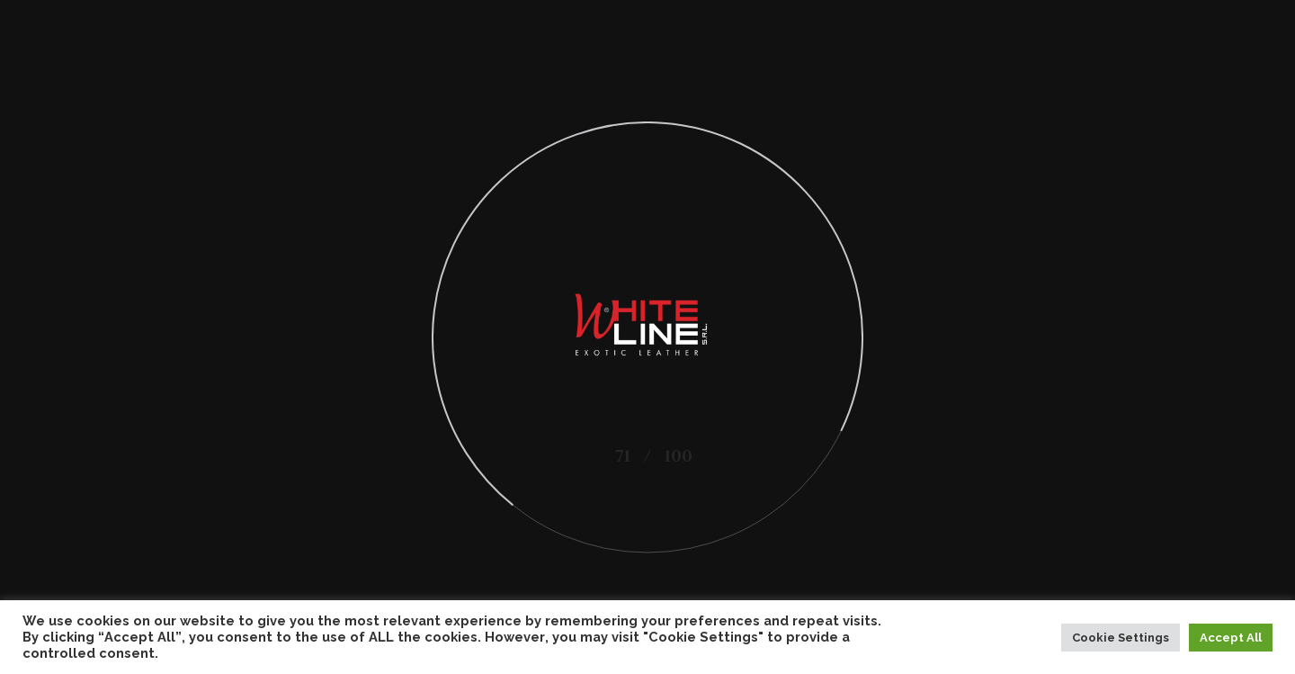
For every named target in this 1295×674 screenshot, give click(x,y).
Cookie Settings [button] (1120, 637)
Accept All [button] (1231, 637)
